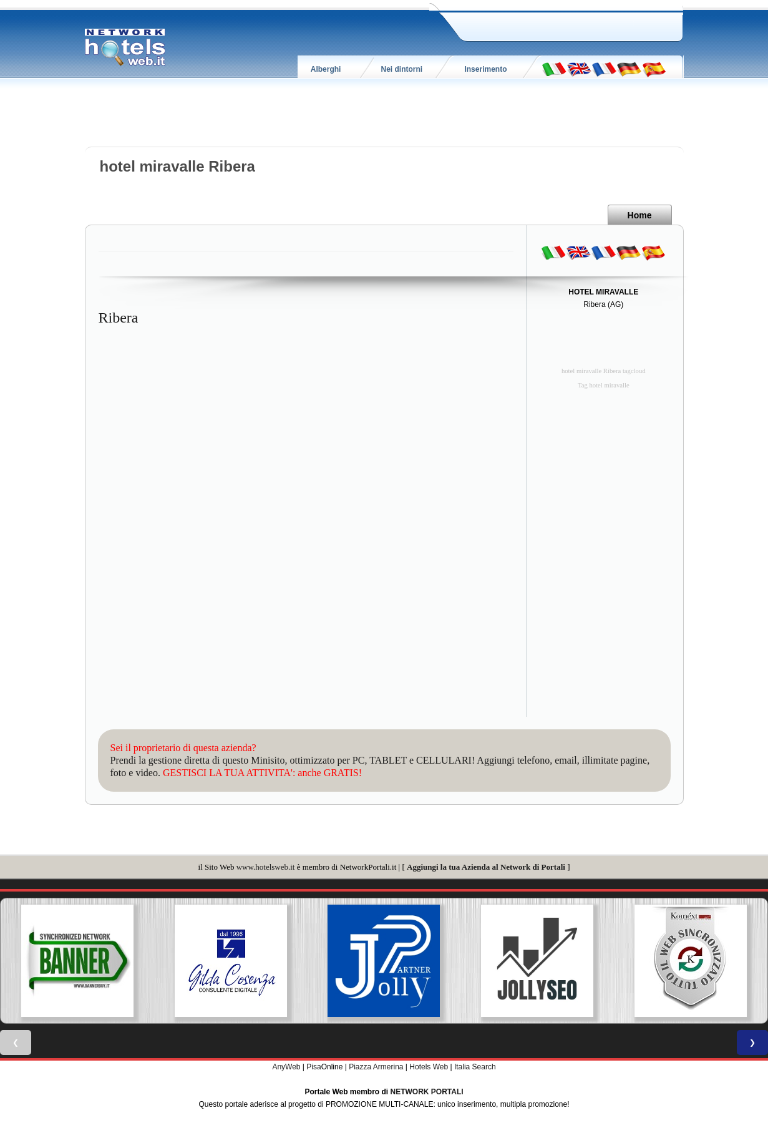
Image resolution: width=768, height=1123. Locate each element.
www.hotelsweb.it (265, 867)
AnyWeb (286, 1066)
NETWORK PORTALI (427, 1091)
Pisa (313, 1066)
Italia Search (475, 1066)
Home (640, 215)
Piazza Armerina (376, 1066)
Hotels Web (428, 1066)
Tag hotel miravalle (603, 385)
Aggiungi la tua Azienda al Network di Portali (486, 867)
